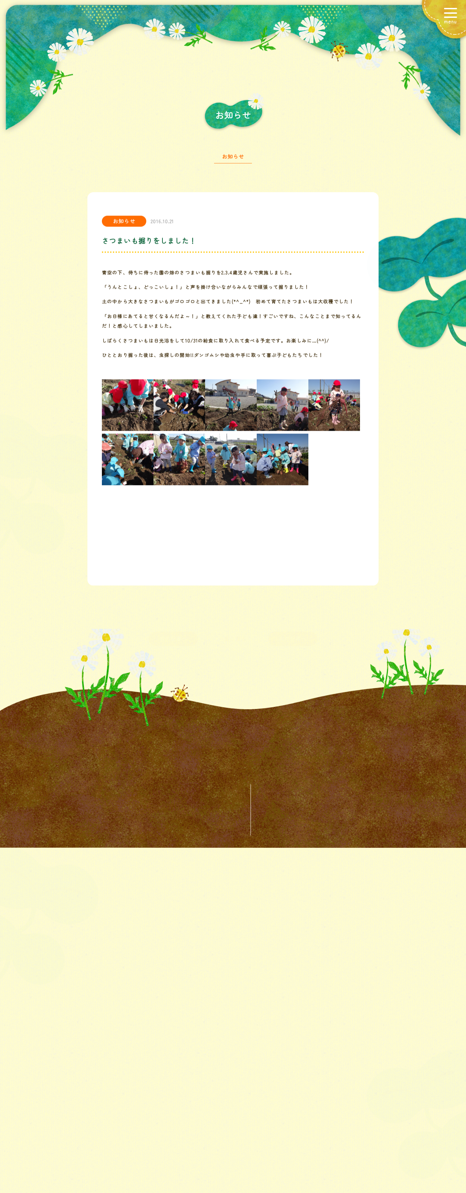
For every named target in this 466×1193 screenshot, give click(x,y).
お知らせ (233, 160)
